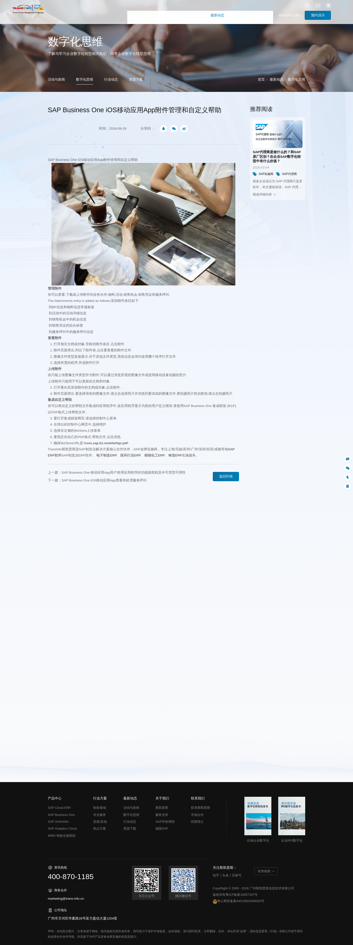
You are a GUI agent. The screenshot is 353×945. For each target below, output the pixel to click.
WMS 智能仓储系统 (62, 835)
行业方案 (100, 798)
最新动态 (217, 15)
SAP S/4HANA (58, 821)
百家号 (236, 875)
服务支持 (161, 815)
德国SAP (161, 828)
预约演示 (318, 15)
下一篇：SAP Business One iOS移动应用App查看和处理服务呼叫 (97, 480)
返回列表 (226, 476)
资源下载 (136, 79)
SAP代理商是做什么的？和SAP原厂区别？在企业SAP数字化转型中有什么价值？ (277, 156)
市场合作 (197, 815)
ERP (106, 455)
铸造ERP (175, 455)
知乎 (216, 875)
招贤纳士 (197, 821)
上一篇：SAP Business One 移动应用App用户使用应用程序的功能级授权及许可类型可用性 (117, 472)
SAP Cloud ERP (59, 808)
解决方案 (172, 15)
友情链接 (264, 871)
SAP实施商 (263, 174)
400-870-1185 (288, 15)
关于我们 (240, 15)
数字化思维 (84, 79)
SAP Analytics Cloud (62, 828)
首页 (130, 15)
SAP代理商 (286, 174)
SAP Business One (62, 160)
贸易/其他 (100, 821)
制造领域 (99, 808)
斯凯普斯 (161, 808)
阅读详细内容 (263, 194)
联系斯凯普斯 (200, 808)
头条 (225, 875)
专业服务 (99, 815)
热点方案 (99, 828)
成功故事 (195, 15)
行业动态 (111, 79)
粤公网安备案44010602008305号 (238, 901)
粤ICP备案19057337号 (242, 894)
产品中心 (150, 15)
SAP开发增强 (165, 821)
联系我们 (262, 15)
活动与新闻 (56, 79)
